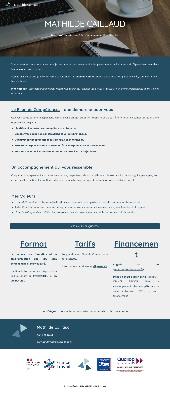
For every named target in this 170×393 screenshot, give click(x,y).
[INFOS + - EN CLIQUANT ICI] (85, 226)
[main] (85, 28)
